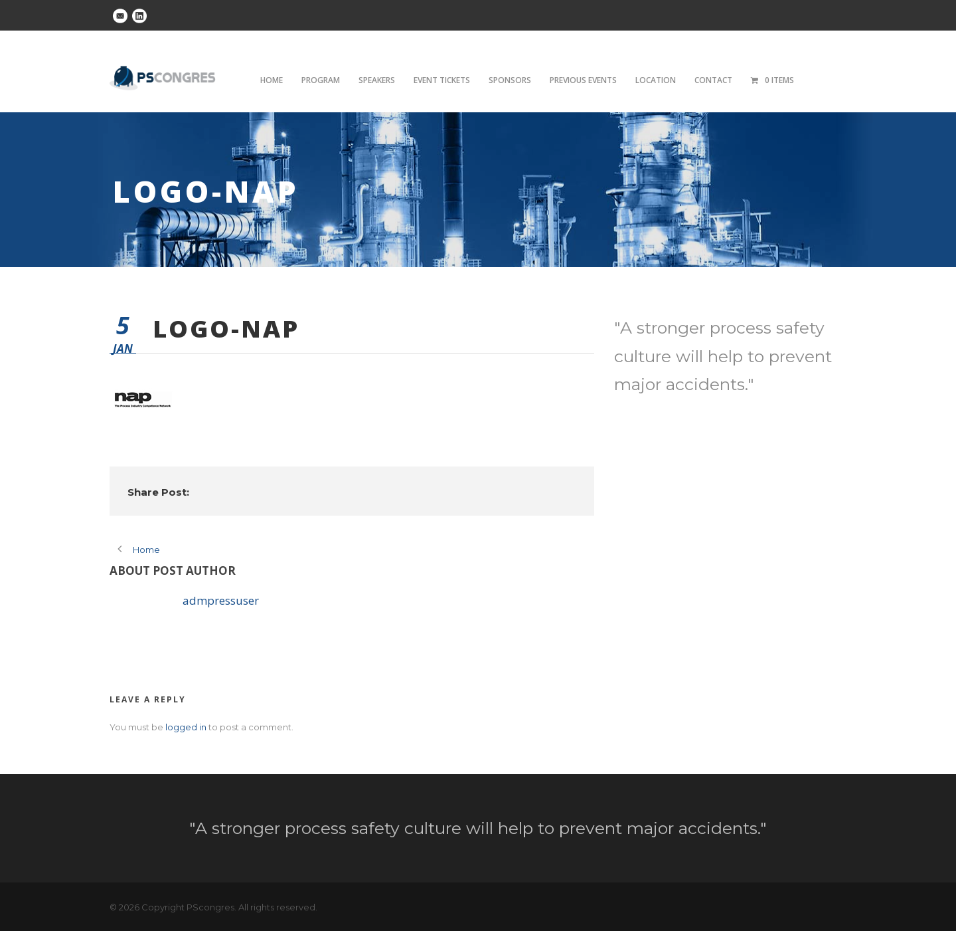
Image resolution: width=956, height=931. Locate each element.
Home (271, 80)
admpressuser (221, 600)
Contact (713, 80)
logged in (185, 727)
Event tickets (442, 80)
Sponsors (510, 80)
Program (320, 80)
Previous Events (583, 80)
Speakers (376, 80)
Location (655, 80)
